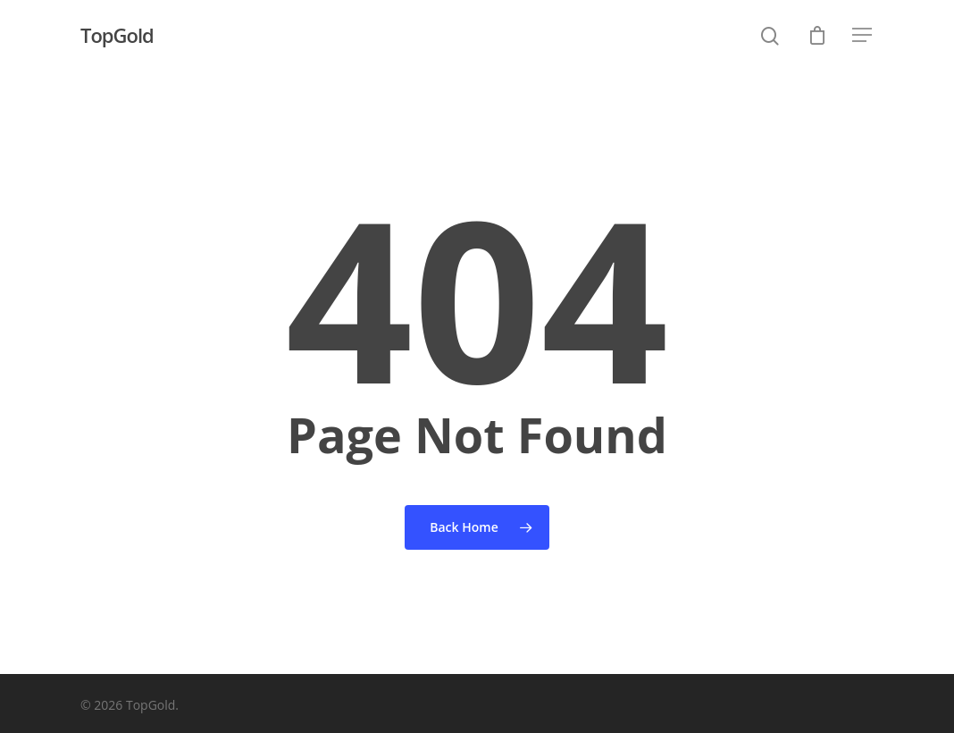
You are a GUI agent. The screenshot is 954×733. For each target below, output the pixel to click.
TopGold (117, 35)
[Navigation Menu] (863, 35)
